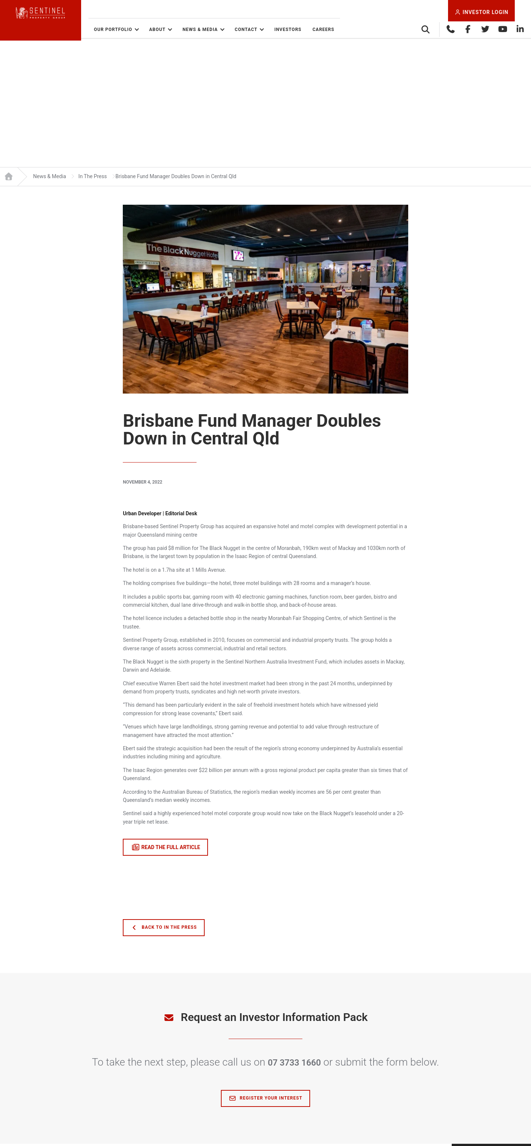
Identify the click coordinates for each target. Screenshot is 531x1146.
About (187, 29)
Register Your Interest (265, 1101)
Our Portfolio (143, 29)
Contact (275, 29)
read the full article (165, 850)
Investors (317, 29)
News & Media (229, 29)
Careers (353, 29)
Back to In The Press (164, 930)
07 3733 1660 (294, 1065)
